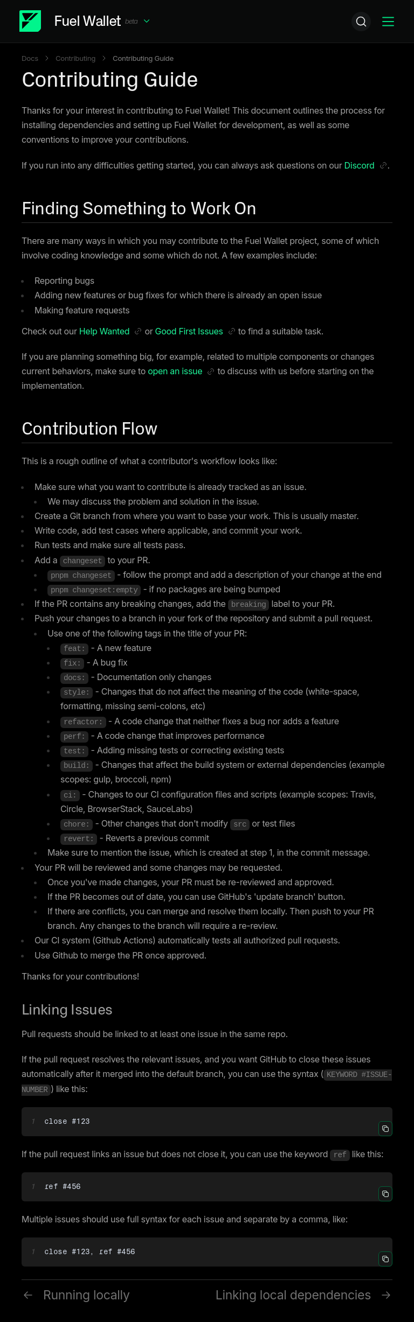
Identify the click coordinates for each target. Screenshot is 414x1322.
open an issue (181, 372)
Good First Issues (195, 332)
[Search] (361, 21)
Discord (366, 166)
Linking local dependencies (304, 1295)
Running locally (76, 1295)
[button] (85, 21)
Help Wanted (110, 332)
